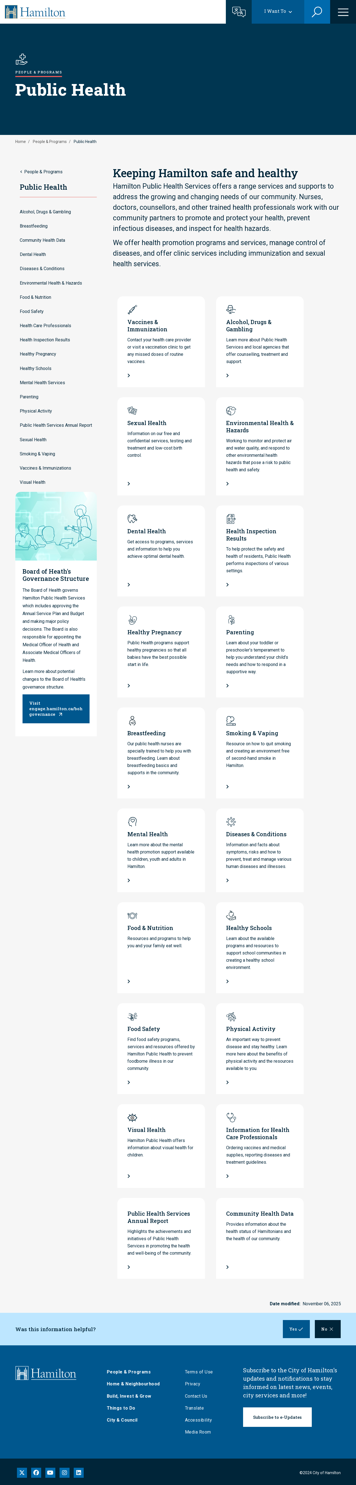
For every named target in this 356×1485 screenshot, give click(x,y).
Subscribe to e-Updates (277, 1417)
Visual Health (32, 482)
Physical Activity (36, 411)
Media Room (199, 1432)
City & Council (122, 1420)
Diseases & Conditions (42, 268)
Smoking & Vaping (37, 454)
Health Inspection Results (45, 339)
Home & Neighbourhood (133, 1384)
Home (20, 141)
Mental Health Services (42, 382)
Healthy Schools (35, 368)
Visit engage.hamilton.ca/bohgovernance (56, 708)
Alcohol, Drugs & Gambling (45, 211)
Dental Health (33, 254)
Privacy (193, 1384)
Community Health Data (42, 240)
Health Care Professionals (45, 325)
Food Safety (32, 311)
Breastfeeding (34, 226)
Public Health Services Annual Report (56, 425)
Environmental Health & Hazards (51, 283)
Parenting (29, 396)
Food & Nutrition (35, 297)
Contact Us (197, 1396)
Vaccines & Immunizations (45, 468)
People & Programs (50, 141)
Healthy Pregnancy (38, 354)
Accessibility (199, 1420)
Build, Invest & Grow (129, 1396)
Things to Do (121, 1408)
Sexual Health (33, 439)
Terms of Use (200, 1372)
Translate (195, 1408)
